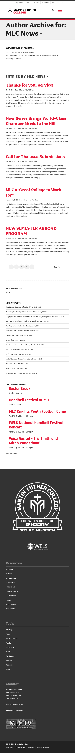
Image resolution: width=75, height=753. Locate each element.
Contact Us (19, 710)
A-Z (63, 2)
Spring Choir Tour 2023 (14, 335)
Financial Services (12, 591)
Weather (9, 660)
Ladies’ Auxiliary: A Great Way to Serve (19, 359)
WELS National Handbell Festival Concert (36, 425)
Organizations (11, 604)
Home (8, 292)
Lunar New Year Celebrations (15, 373)
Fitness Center (11, 596)
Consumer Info (11, 578)
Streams (55, 2)
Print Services (10, 609)
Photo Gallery (10, 647)
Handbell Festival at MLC (29, 400)
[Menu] (58, 10)
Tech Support (10, 656)
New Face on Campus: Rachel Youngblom (20, 345)
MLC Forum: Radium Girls (15, 349)
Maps (8, 634)
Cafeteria (9, 574)
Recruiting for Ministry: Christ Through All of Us (22, 312)
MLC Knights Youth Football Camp (37, 411)
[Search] (52, 10)
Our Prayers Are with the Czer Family (18, 326)
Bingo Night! (10, 340)
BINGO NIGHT (11, 364)
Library (8, 600)
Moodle (36, 2)
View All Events (11, 454)
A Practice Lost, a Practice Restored (18, 331)
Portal (28, 2)
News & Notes (19, 90)
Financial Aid (10, 587)
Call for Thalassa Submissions (35, 157)
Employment (10, 583)
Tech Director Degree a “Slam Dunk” (18, 307)
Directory (9, 630)
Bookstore (9, 569)
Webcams (9, 665)
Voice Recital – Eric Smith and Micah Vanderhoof (33, 441)
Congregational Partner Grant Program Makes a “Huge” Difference (28, 317)
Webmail (45, 2)
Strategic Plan (17, 2)
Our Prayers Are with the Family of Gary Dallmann (23, 321)
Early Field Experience (13, 354)
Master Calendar (12, 638)
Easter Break (19, 388)
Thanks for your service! (29, 85)
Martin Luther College (21, 744)
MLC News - (31, 90)
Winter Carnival (11, 368)
